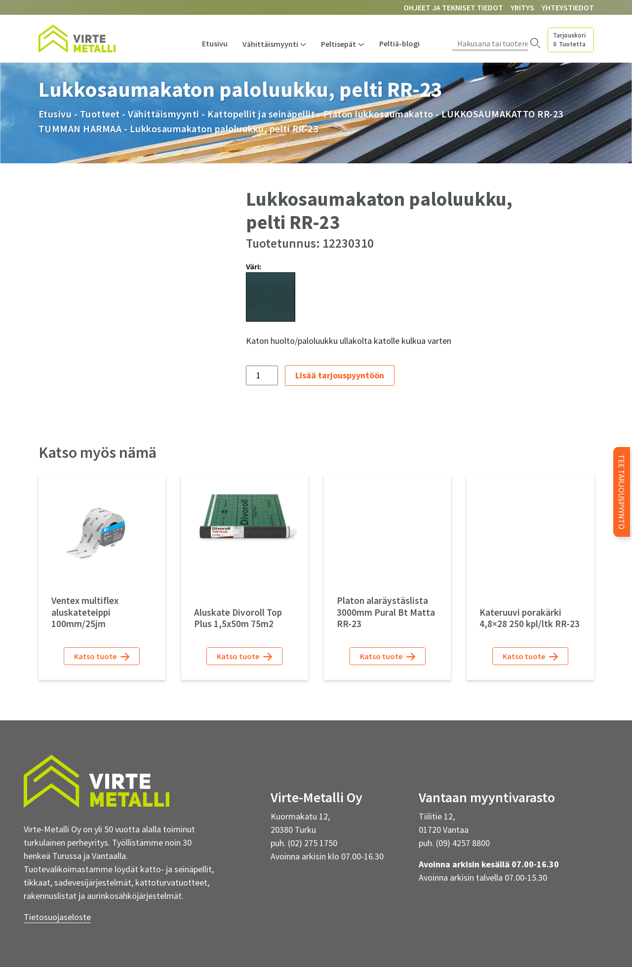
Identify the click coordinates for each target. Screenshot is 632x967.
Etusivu (215, 43)
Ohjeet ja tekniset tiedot (453, 7)
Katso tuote (101, 656)
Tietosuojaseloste (57, 917)
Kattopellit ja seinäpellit (261, 114)
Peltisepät (338, 44)
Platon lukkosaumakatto (378, 114)
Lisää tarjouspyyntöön (339, 375)
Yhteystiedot (568, 7)
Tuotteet (100, 114)
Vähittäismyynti (270, 44)
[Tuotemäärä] (262, 375)
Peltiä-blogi (399, 43)
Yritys (522, 7)
